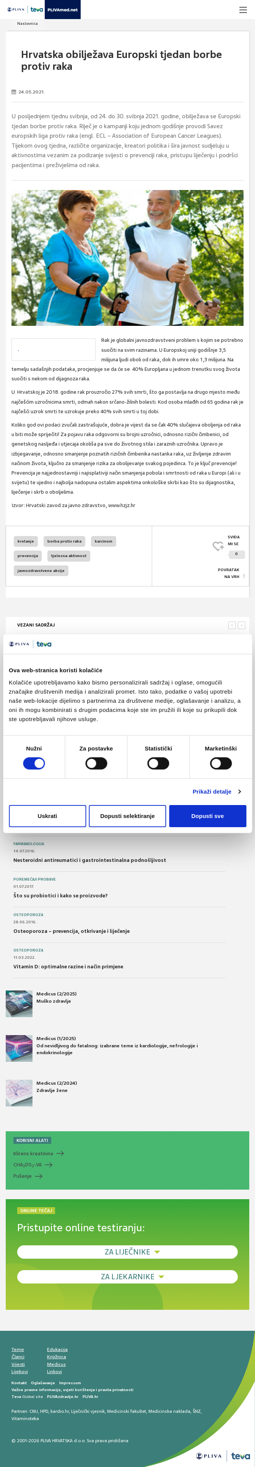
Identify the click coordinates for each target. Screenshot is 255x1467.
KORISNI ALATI (32, 1140)
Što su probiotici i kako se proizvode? (60, 895)
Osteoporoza (28, 915)
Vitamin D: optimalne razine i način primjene (68, 966)
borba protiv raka (64, 541)
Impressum (70, 1382)
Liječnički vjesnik (88, 1411)
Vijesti (18, 1364)
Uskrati (47, 816)
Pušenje (22, 1176)
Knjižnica (56, 1357)
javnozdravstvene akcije (41, 570)
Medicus (56, 1364)
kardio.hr (59, 1411)
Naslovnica (27, 23)
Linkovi (54, 1372)
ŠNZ (197, 1411)
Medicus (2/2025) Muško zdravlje (41, 1003)
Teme (17, 1349)
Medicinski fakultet (126, 1411)
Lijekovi (19, 1372)
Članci (17, 1357)
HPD (44, 1411)
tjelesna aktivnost (68, 555)
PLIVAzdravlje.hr (62, 1396)
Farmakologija (28, 844)
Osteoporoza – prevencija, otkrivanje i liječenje (71, 931)
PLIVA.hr (90, 1396)
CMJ (33, 1411)
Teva (16, 1396)
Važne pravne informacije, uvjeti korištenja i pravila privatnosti (72, 1389)
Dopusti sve (207, 816)
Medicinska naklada (169, 1411)
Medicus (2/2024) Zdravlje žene (41, 1093)
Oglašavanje (43, 1382)
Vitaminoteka (25, 1418)
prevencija (28, 555)
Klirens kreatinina (33, 1153)
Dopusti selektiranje (127, 816)
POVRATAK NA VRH (228, 573)
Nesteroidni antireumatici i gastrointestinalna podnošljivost (89, 860)
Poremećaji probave (34, 879)
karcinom (103, 541)
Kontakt (19, 1382)
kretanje (26, 541)
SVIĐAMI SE (236, 547)
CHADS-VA (27, 1164)
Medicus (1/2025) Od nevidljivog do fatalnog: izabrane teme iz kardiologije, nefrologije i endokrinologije (102, 1048)
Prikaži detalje (212, 791)
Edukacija (57, 1349)
